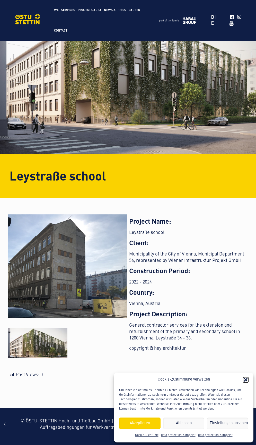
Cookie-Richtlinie (146, 435)
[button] (245, 379)
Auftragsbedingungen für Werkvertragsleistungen (91, 427)
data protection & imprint (178, 435)
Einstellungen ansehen (229, 423)
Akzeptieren (140, 423)
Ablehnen (184, 423)
